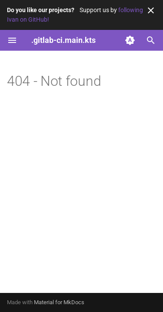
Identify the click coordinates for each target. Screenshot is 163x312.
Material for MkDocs (59, 302)
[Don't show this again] (151, 10)
